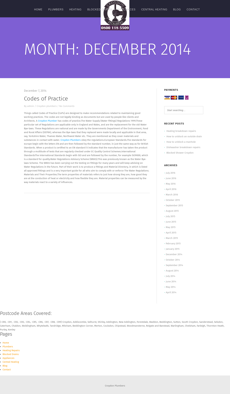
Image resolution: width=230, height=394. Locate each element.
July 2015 (170, 216)
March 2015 (172, 238)
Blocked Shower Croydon (180, 152)
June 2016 (171, 178)
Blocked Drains (99, 9)
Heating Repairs (11, 350)
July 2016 (170, 172)
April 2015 (171, 232)
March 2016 (172, 194)
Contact (193, 9)
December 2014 (174, 254)
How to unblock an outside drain (184, 136)
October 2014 (173, 259)
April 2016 (171, 189)
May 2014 (171, 287)
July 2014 (170, 276)
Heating (75, 9)
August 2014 (172, 270)
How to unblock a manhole (181, 141)
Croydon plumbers (47, 106)
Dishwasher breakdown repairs (183, 147)
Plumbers (56, 9)
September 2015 (174, 205)
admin (30, 106)
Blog (177, 9)
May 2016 (171, 183)
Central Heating (154, 9)
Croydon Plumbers (71, 140)
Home (38, 9)
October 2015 (173, 200)
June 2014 (171, 281)
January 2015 (173, 248)
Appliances (126, 9)
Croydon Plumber (47, 120)
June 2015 (171, 221)
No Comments (66, 106)
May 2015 (171, 227)
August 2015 (172, 210)
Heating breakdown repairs (181, 131)
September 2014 (174, 265)
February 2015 (173, 243)
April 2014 (171, 292)
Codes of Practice (46, 98)
